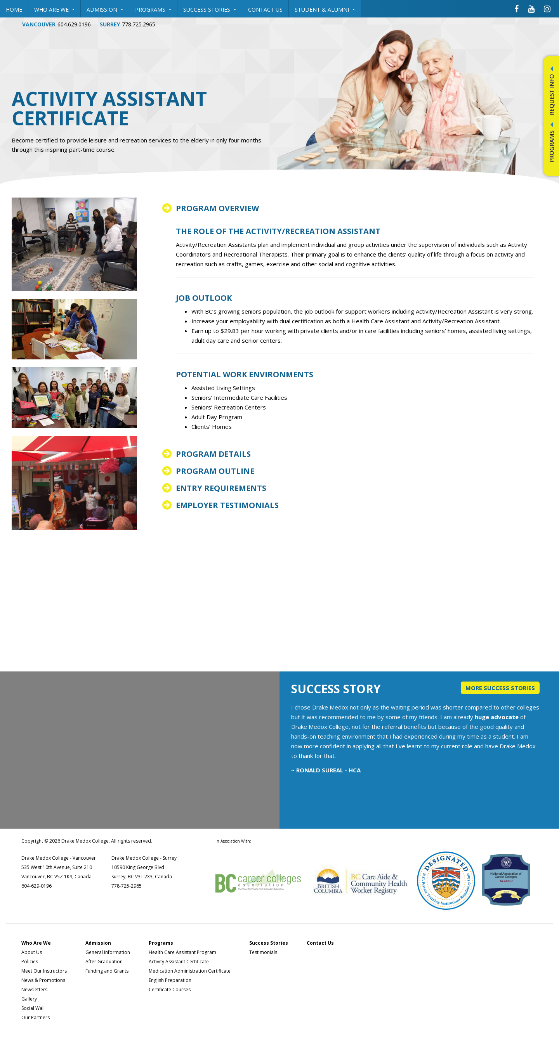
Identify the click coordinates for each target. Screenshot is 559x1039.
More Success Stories (500, 688)
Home (14, 9)
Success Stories (209, 9)
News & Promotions (43, 980)
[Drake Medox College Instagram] (547, 8)
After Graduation (104, 961)
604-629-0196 (36, 886)
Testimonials (263, 952)
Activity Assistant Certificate (179, 961)
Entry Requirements (221, 488)
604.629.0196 (74, 24)
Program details (213, 454)
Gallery (29, 999)
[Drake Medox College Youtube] (531, 8)
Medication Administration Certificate (190, 971)
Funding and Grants (106, 971)
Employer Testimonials (227, 505)
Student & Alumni (325, 9)
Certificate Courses (170, 989)
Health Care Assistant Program (182, 952)
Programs (153, 9)
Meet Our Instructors (44, 971)
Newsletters (34, 989)
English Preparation (170, 980)
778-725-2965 (126, 886)
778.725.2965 (138, 24)
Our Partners (35, 1017)
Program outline (215, 471)
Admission (105, 9)
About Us (31, 952)
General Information (107, 952)
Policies (29, 961)
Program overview (217, 208)
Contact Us (265, 9)
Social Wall (33, 1008)
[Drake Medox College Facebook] (516, 8)
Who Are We (54, 9)
